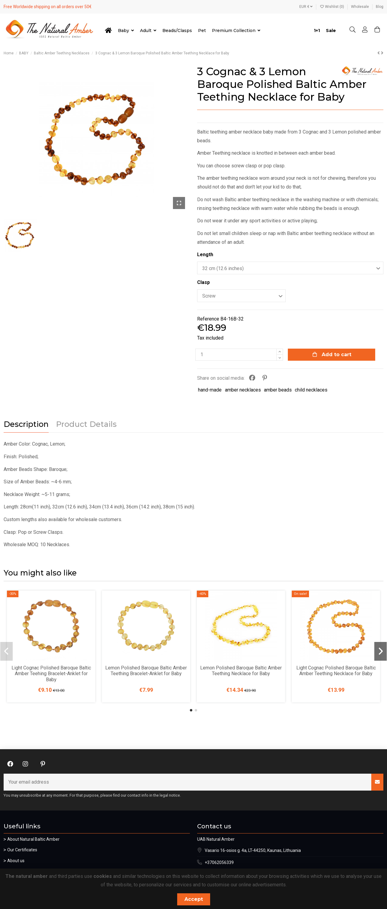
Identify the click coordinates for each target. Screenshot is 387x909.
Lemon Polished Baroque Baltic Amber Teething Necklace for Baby (241, 670)
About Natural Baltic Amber (33, 839)
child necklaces (311, 390)
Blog (379, 7)
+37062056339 (219, 862)
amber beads (278, 390)
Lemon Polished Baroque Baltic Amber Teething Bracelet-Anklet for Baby (146, 670)
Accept (193, 899)
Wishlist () (332, 7)
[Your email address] (188, 782)
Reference (208, 319)
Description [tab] (26, 424)
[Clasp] (241, 295)
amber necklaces (243, 390)
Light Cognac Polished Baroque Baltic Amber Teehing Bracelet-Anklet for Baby (51, 673)
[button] (191, 710)
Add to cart (331, 354)
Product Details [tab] (86, 424)
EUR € (306, 7)
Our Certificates (22, 849)
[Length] (290, 268)
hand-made (210, 390)
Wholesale (360, 7)
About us (15, 860)
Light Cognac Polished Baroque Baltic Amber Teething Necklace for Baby (336, 670)
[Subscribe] (377, 782)
